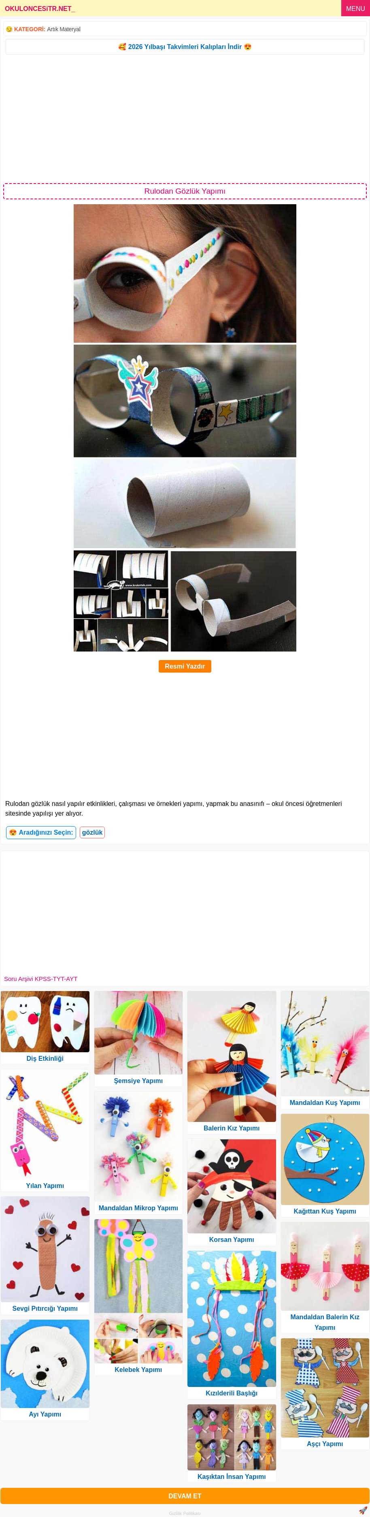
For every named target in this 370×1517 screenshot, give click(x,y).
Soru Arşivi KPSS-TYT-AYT (40, 978)
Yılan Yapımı (45, 1185)
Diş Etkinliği (45, 1058)
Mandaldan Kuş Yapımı (325, 1102)
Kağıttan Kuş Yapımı (325, 1211)
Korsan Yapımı (231, 1239)
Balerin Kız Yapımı (231, 1128)
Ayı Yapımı (45, 1414)
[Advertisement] (185, 118)
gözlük (92, 832)
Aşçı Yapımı (325, 1443)
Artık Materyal (63, 29)
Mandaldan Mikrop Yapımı (138, 1208)
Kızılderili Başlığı (231, 1393)
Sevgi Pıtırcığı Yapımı (45, 1308)
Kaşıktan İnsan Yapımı (232, 1476)
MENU (355, 8)
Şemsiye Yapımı (138, 1080)
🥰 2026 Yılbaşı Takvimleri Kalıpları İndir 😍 (184, 46)
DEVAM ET (184, 1496)
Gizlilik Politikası (185, 1513)
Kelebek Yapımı (138, 1369)
